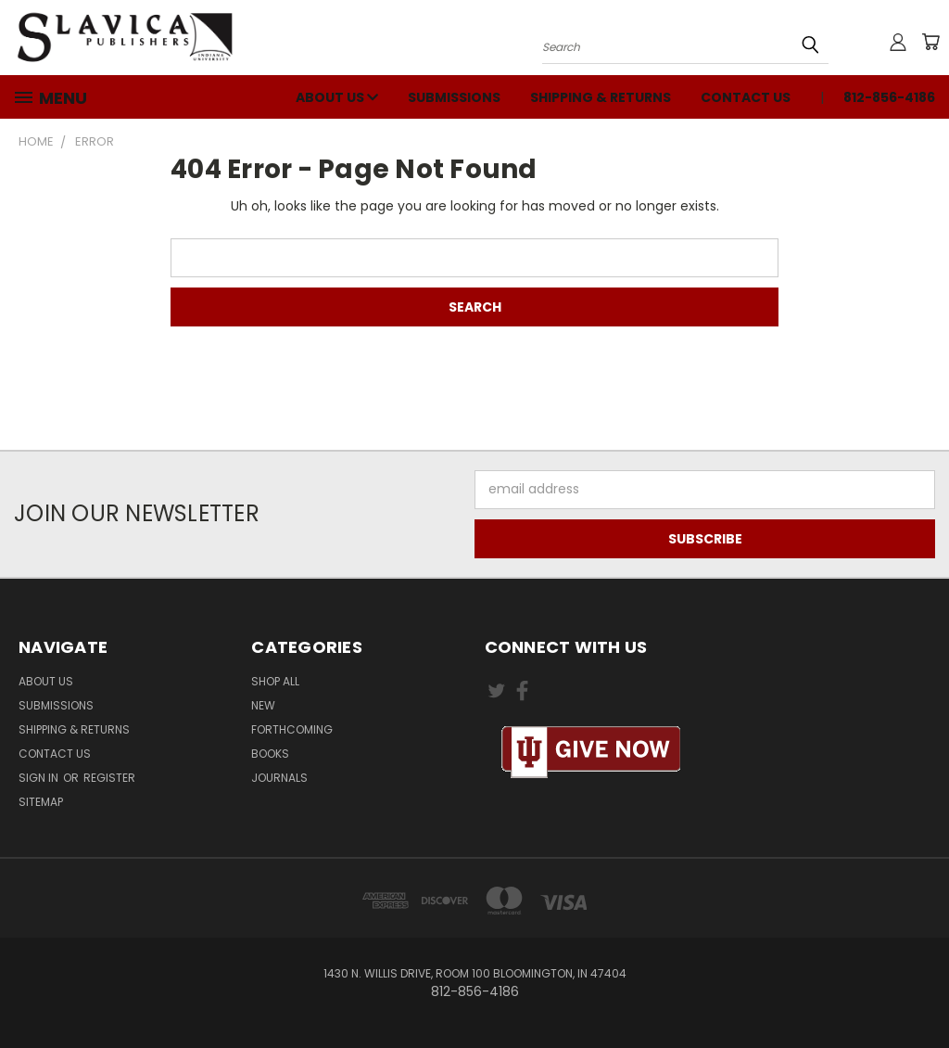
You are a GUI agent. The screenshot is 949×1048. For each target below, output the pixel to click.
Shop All (275, 681)
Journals (279, 778)
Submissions (454, 97)
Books (270, 753)
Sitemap (41, 802)
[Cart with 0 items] (930, 41)
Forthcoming (292, 729)
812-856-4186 (889, 97)
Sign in (40, 778)
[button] (591, 752)
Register (109, 778)
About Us (337, 97)
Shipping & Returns (600, 97)
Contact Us (746, 97)
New (263, 705)
